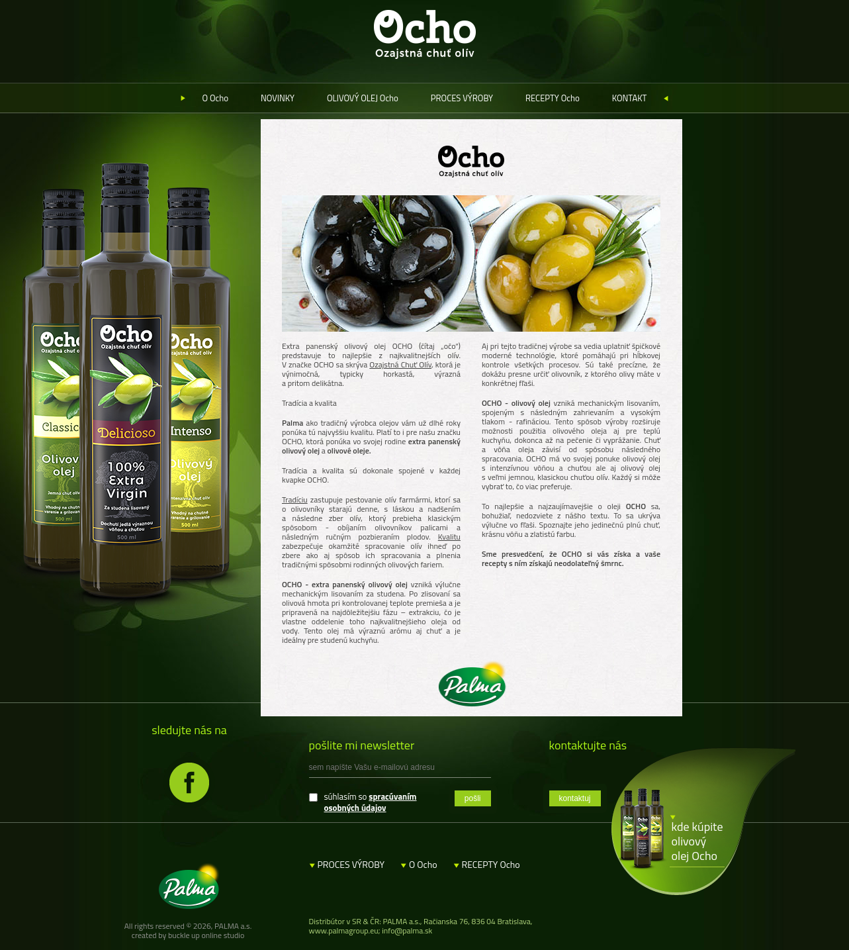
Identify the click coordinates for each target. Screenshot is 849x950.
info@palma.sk (407, 930)
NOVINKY (277, 98)
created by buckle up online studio (188, 935)
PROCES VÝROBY (462, 98)
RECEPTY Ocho (552, 98)
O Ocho (215, 98)
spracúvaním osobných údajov (370, 802)
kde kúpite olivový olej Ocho (697, 841)
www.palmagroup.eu (344, 930)
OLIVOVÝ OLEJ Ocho (362, 98)
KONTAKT (629, 98)
